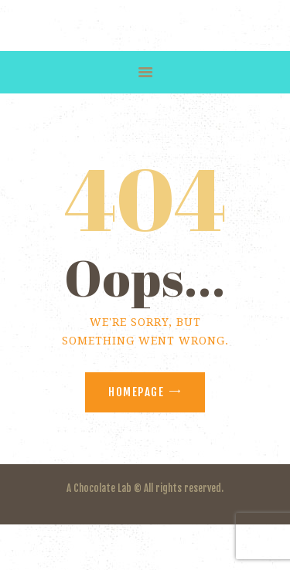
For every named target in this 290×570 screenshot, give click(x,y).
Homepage (136, 392)
